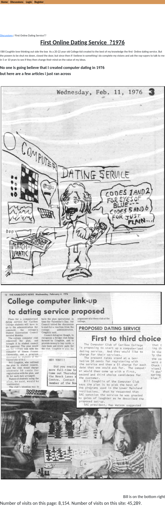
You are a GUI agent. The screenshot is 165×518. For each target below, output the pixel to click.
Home (4, 2)
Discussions (16, 2)
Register (39, 2)
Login (29, 2)
